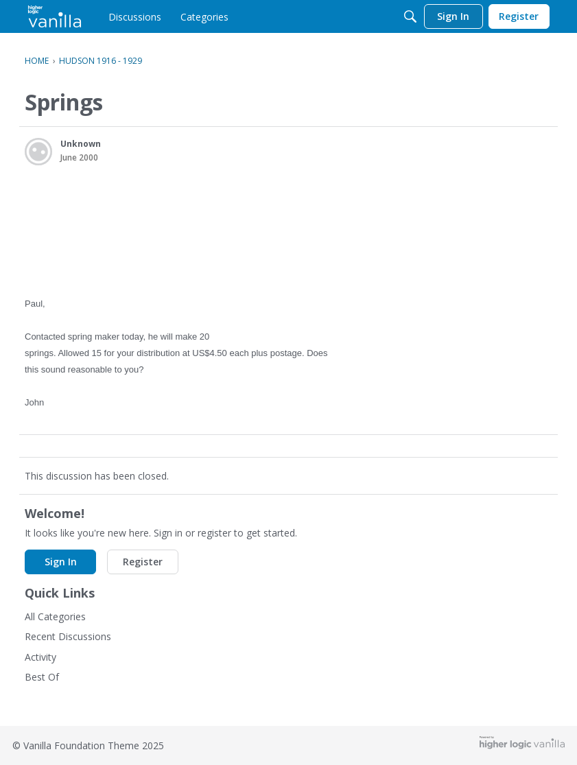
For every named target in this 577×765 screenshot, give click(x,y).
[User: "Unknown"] (38, 151)
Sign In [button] (61, 561)
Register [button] (143, 561)
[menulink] (135, 16)
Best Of (42, 676)
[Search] (410, 16)
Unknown (80, 144)
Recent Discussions (68, 636)
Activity (40, 656)
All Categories (55, 616)
